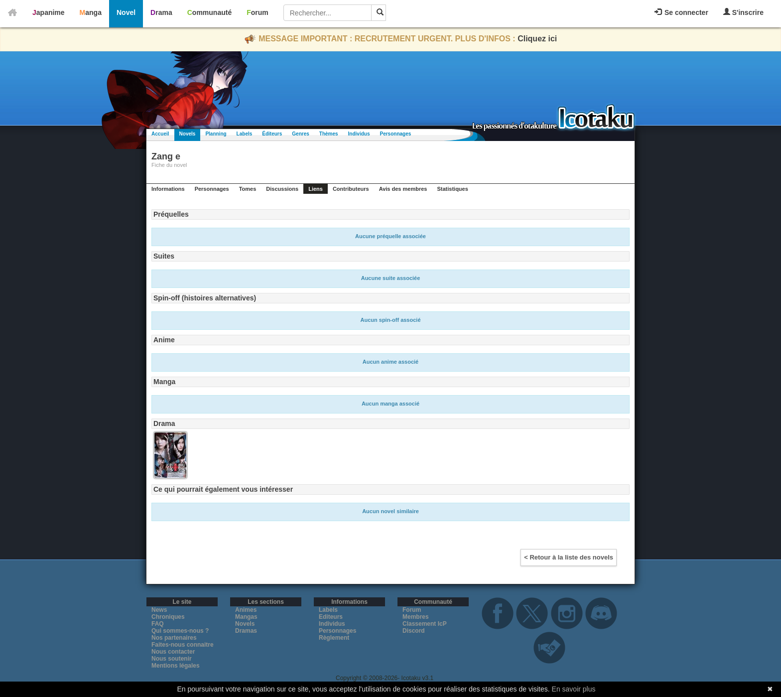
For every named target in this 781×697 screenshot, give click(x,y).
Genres (300, 134)
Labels (245, 134)
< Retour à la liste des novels (568, 557)
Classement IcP (424, 623)
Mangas (246, 616)
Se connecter (681, 12)
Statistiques (452, 189)
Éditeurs (272, 134)
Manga (91, 12)
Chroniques (168, 616)
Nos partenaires (174, 637)
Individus (359, 134)
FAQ (157, 623)
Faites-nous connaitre (182, 644)
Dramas (246, 630)
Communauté (209, 12)
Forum (257, 12)
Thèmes (328, 134)
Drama (161, 12)
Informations (168, 189)
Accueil (160, 134)
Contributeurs (351, 189)
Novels (187, 134)
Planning (215, 134)
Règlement (334, 637)
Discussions (282, 189)
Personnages (395, 134)
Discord (413, 630)
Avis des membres (403, 189)
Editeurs (331, 616)
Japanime (48, 12)
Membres (415, 616)
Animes (246, 609)
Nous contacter (173, 651)
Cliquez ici (537, 38)
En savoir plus (574, 689)
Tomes (248, 189)
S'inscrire (743, 12)
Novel (126, 12)
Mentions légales (175, 665)
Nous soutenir (171, 658)
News (159, 609)
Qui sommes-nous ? (180, 630)
